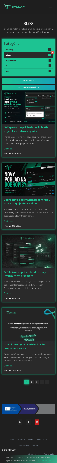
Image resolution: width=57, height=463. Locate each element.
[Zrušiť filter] (52, 52)
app (28, 71)
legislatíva (28, 60)
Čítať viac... (8, 148)
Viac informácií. (42, 460)
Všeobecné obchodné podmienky (41, 454)
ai (28, 65)
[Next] (47, 382)
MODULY (28, 80)
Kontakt (35, 445)
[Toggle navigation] (50, 6)
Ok (50, 460)
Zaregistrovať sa (28, 87)
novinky (28, 49)
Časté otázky (24, 445)
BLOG (45, 439)
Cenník (38, 439)
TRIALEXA (12, 450)
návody (28, 55)
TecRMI (30, 439)
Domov (12, 439)
